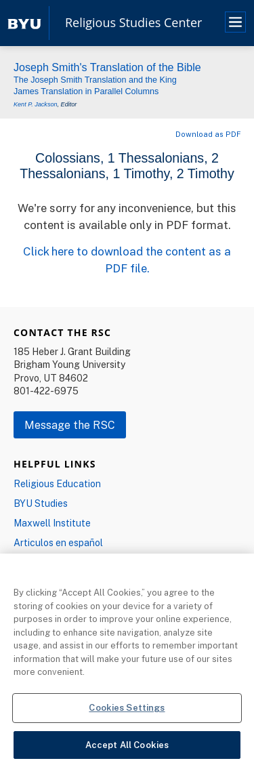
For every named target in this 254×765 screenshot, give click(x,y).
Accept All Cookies (127, 748)
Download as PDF (207, 133)
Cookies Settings (127, 711)
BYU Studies (41, 503)
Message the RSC (69, 425)
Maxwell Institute (52, 523)
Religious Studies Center (133, 23)
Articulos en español (58, 542)
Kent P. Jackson (36, 104)
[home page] (24, 23)
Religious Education (57, 483)
